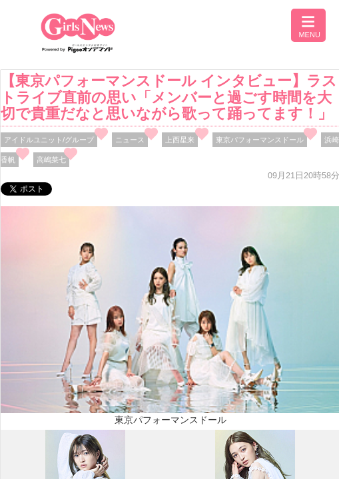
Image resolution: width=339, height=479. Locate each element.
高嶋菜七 (51, 160)
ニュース (130, 140)
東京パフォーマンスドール (260, 140)
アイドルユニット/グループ (49, 140)
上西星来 (179, 140)
